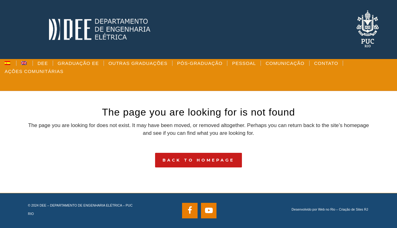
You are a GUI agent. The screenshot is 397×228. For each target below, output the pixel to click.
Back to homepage (198, 159)
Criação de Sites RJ (353, 209)
